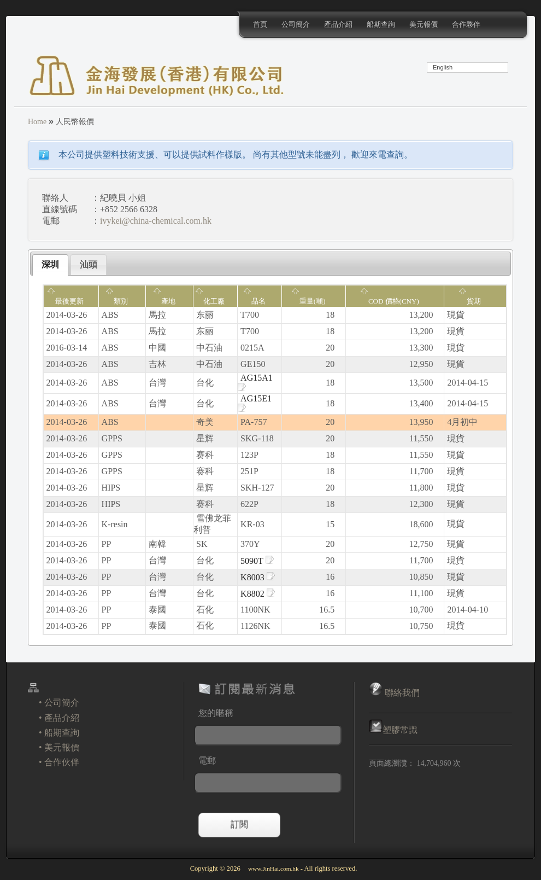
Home (37, 122)
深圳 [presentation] (50, 264)
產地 (164, 301)
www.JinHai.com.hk (273, 868)
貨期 (469, 301)
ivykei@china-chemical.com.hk (155, 220)
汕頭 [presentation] (88, 264)
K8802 (257, 593)
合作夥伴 (466, 24)
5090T (256, 561)
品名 (254, 301)
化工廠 (210, 301)
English (442, 67)
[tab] (50, 265)
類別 (116, 301)
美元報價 (423, 24)
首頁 (260, 24)
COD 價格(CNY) (389, 301)
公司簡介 (295, 24)
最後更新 (65, 301)
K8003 (257, 577)
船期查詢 (381, 24)
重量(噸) (308, 301)
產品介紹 (338, 24)
